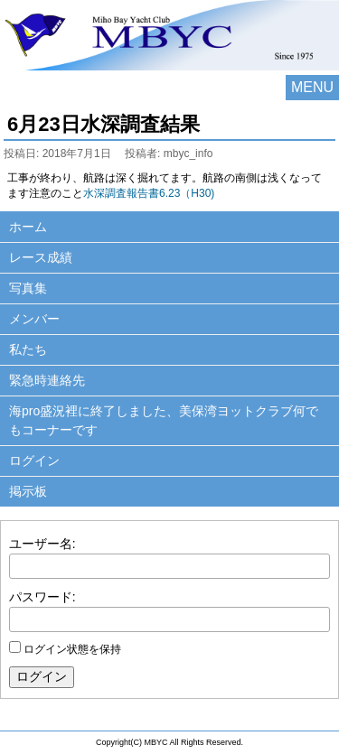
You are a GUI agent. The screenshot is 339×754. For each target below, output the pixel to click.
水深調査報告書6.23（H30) (148, 193)
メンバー (34, 319)
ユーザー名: (42, 543)
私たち (28, 349)
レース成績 (40, 257)
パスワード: (42, 597)
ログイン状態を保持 (72, 649)
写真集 (28, 288)
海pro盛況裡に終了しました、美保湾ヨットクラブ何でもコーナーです (163, 420)
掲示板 (28, 491)
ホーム (28, 226)
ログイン (34, 460)
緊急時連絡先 (47, 380)
